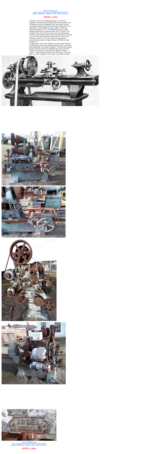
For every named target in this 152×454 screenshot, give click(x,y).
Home (35, 12)
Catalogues (49, 13)
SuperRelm (51, 28)
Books (59, 13)
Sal (60, 12)
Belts (55, 13)
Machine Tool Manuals (39, 13)
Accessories (65, 13)
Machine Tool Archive (44, 12)
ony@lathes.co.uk (53, 10)
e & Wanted (64, 12)
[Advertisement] (50, 4)
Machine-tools (55, 12)
